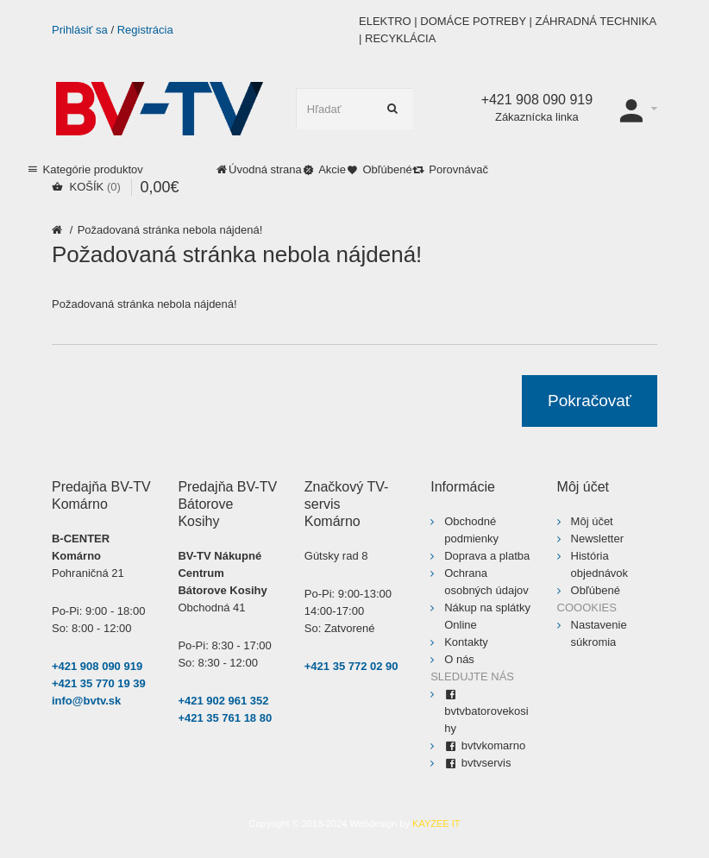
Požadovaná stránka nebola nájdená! (170, 229)
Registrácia (145, 29)
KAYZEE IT (436, 823)
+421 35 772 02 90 (351, 666)
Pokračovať (589, 400)
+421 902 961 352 (223, 700)
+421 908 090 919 (97, 666)
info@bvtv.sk (86, 700)
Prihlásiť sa (80, 29)
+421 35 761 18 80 (225, 717)
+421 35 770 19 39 (99, 683)
